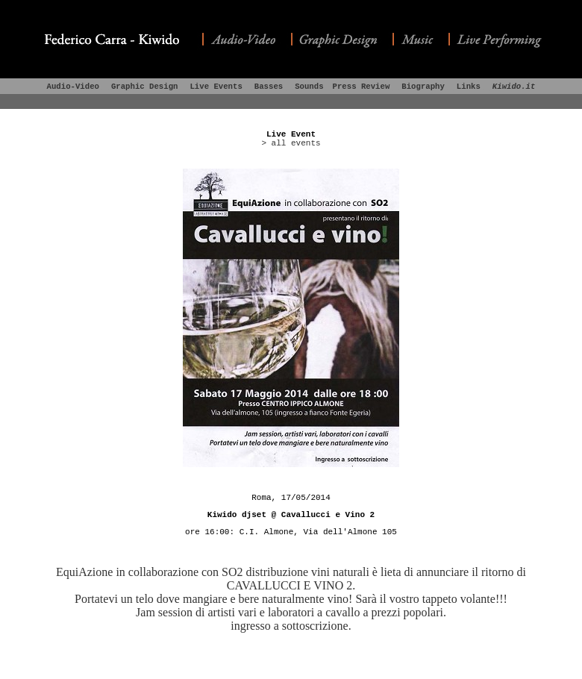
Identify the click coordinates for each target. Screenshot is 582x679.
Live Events (216, 86)
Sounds (309, 86)
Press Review (361, 86)
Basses (268, 86)
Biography (423, 86)
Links (469, 86)
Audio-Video (73, 86)
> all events (290, 143)
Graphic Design (144, 86)
